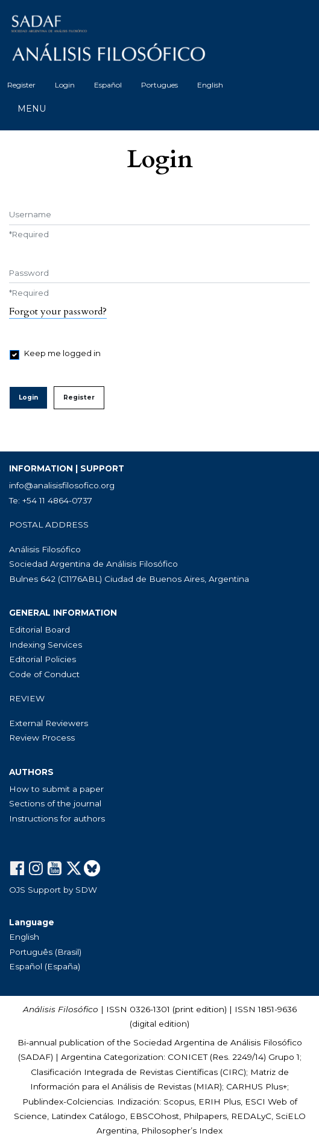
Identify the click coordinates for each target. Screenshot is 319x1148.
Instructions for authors (57, 818)
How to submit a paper (56, 789)
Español (108, 84)
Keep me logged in (62, 353)
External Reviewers (48, 723)
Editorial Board (39, 629)
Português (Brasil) (45, 952)
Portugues (159, 84)
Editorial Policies (42, 659)
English (210, 84)
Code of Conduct (44, 674)
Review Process (42, 737)
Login (65, 84)
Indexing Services (45, 644)
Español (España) (44, 966)
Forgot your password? (58, 311)
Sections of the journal (55, 803)
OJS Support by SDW (53, 889)
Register (21, 84)
